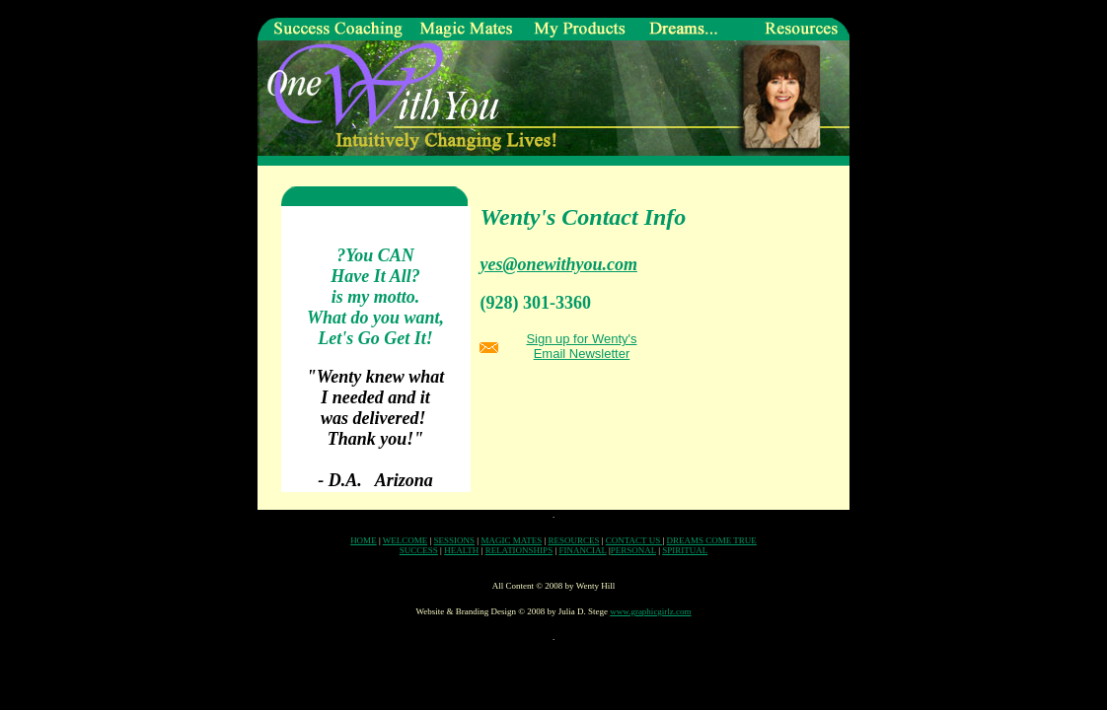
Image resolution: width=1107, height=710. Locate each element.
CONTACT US (634, 540)
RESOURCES (573, 540)
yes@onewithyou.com (558, 264)
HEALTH (461, 550)
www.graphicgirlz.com (650, 611)
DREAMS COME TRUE (712, 540)
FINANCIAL (582, 550)
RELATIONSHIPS (519, 550)
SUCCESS (419, 550)
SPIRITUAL (684, 550)
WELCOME (405, 540)
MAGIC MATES (511, 540)
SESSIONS (455, 540)
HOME (363, 540)
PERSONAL (633, 550)
